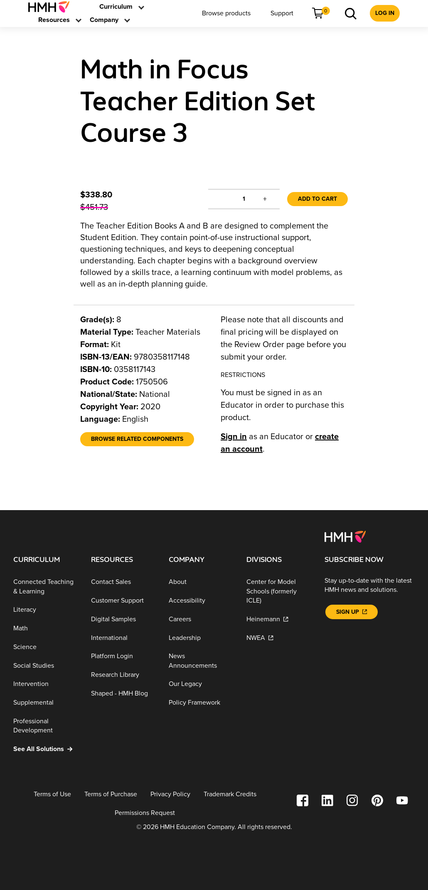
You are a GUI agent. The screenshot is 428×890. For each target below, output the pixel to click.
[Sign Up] (351, 612)
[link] (52, 6)
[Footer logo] (345, 536)
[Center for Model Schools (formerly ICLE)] (278, 591)
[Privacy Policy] (170, 794)
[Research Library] (123, 675)
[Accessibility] (201, 600)
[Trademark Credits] (230, 794)
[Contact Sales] (123, 582)
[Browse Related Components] (137, 439)
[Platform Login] (123, 656)
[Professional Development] (45, 726)
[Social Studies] (45, 666)
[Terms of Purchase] (111, 794)
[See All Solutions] (45, 749)
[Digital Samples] (123, 619)
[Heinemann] (278, 619)
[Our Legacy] (201, 684)
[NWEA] (278, 637)
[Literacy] (45, 610)
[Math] (45, 628)
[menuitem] (52, 7)
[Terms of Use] (52, 794)
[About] (201, 582)
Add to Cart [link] (317, 198)
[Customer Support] (123, 600)
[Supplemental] (45, 702)
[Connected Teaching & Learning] (45, 587)
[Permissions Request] (145, 813)
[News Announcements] (201, 661)
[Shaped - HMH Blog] (123, 693)
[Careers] (201, 619)
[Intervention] (45, 684)
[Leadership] (201, 637)
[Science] (45, 647)
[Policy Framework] (201, 702)
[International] (123, 637)
